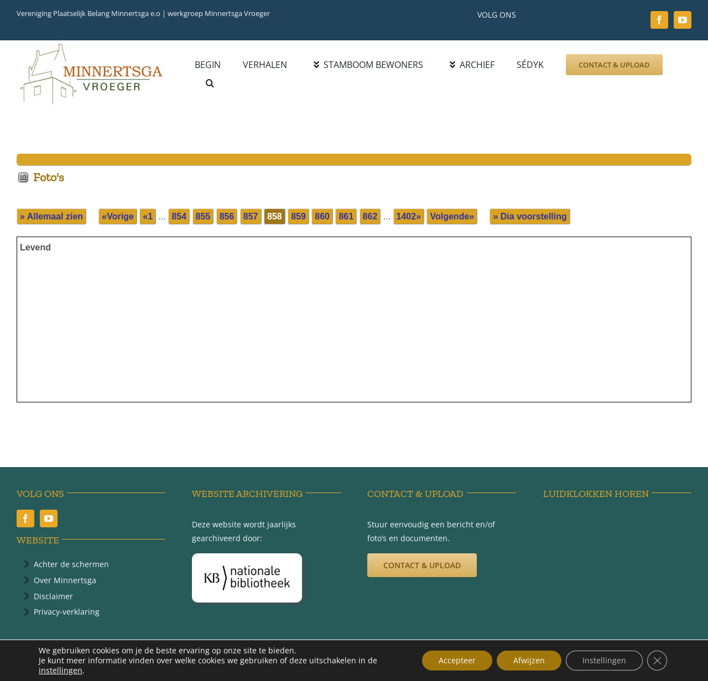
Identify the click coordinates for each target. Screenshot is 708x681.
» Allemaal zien (51, 216)
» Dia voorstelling (529, 216)
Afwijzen (529, 660)
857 (250, 216)
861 (346, 216)
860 (322, 216)
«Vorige (118, 216)
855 (203, 216)
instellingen (60, 670)
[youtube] (682, 20)
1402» (409, 216)
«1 (148, 216)
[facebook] (659, 20)
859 (298, 216)
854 (178, 216)
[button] (210, 83)
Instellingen (604, 660)
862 (370, 216)
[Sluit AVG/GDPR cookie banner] (657, 660)
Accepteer (457, 660)
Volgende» (452, 216)
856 (227, 216)
